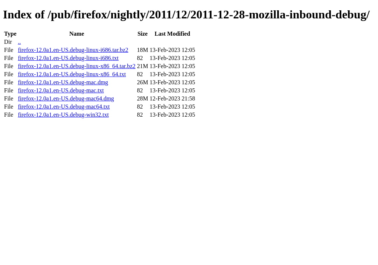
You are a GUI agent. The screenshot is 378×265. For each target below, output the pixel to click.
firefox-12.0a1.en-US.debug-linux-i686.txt (68, 58)
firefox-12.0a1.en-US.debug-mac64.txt (64, 106)
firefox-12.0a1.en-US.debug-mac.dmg (63, 82)
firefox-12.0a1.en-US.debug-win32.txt (63, 115)
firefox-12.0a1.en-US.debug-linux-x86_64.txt (72, 74)
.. (19, 42)
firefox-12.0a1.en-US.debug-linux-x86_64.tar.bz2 (76, 66)
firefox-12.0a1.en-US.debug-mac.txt (61, 90)
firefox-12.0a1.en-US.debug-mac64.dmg (66, 98)
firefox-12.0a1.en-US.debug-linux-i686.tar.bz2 (73, 50)
